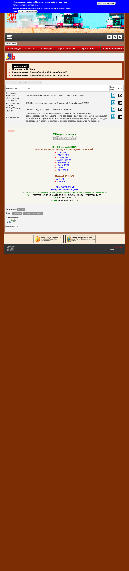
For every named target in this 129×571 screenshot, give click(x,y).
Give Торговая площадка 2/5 (8, 221)
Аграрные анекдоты (113, 48)
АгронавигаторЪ (66, 48)
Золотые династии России (21, 48)
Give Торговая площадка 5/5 (14, 221)
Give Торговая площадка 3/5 (10, 221)
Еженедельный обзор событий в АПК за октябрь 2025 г (40, 75)
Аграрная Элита (89, 48)
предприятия (17, 213)
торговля (27, 213)
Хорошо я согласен (106, 3)
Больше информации (28, 11)
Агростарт (21, 209)
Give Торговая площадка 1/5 (7, 221)
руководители (37, 213)
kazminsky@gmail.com (68, 200)
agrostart (38, 83)
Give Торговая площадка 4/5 (12, 221)
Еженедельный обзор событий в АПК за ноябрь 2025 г (40, 72)
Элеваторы (46, 48)
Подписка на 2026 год (23, 69)
